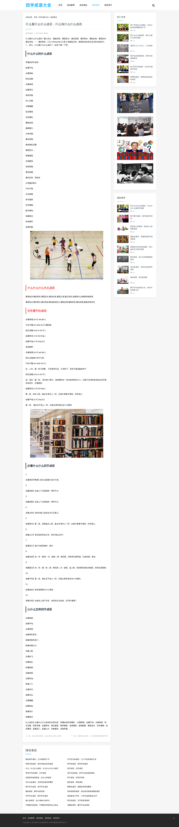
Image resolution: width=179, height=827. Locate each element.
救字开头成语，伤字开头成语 (37, 787)
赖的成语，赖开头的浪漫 (35, 791)
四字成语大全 (44, 17)
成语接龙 (96, 5)
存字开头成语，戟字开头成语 (37, 796)
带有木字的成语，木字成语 (36, 773)
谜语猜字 (108, 5)
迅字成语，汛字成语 (75, 768)
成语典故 (83, 5)
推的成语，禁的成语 (75, 782)
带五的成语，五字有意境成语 (78, 800)
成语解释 (71, 5)
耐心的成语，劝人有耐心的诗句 (38, 800)
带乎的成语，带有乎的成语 (77, 764)
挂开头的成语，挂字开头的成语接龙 (81, 773)
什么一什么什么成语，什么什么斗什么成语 (42, 768)
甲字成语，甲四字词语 (75, 777)
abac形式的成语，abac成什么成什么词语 (46, 736)
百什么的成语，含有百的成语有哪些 (39, 782)
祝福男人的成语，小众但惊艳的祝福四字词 (92, 736)
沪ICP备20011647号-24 (57, 822)
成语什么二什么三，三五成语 (141, 46)
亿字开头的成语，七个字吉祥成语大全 (81, 759)
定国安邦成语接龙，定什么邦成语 (38, 777)
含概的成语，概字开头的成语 (78, 805)
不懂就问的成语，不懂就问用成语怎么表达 (42, 805)
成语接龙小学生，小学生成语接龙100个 (82, 796)
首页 (60, 5)
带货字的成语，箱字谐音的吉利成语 (39, 764)
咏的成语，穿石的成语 (138, 277)
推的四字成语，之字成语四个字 (38, 759)
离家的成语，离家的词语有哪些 (79, 787)
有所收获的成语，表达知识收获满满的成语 (83, 791)
